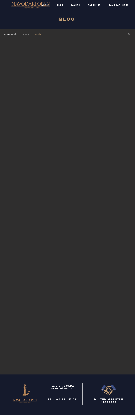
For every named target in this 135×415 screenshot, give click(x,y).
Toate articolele (10, 34)
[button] (129, 34)
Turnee (25, 34)
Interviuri (38, 34)
